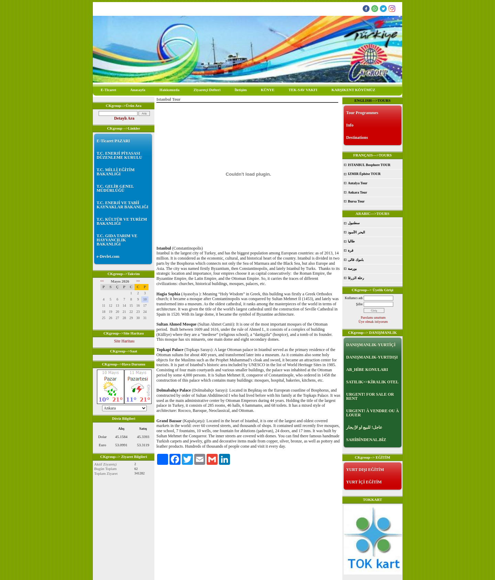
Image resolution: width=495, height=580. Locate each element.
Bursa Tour (356, 201)
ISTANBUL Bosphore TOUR (369, 165)
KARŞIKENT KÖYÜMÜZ (353, 90)
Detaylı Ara (124, 118)
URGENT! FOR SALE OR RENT (370, 396)
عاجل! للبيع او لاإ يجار (364, 427)
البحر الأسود (356, 232)
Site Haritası (124, 341)
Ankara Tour (357, 192)
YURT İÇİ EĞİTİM (364, 482)
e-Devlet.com (108, 256)
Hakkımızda (169, 90)
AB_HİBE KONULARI (367, 369)
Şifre (359, 304)
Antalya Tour (357, 183)
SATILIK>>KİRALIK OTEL (372, 382)
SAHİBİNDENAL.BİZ (366, 439)
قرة (350, 250)
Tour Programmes (362, 112)
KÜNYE (268, 90)
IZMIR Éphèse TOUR (364, 174)
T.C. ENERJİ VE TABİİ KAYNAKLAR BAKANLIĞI (122, 204)
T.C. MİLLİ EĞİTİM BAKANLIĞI (115, 171)
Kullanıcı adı (354, 298)
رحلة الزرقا (356, 278)
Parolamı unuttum (373, 317)
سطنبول (354, 223)
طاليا (351, 241)
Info (349, 125)
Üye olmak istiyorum (373, 322)
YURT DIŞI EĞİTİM (365, 469)
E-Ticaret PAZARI (113, 141)
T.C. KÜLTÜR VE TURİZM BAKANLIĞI (122, 221)
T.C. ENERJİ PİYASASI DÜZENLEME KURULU (119, 155)
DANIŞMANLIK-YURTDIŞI (372, 357)
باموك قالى (356, 260)
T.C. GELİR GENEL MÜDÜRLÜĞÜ (115, 188)
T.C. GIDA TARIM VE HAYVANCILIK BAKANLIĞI (117, 240)
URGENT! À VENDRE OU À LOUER (372, 412)
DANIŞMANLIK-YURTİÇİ (371, 344)
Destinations (357, 137)
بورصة (352, 269)
